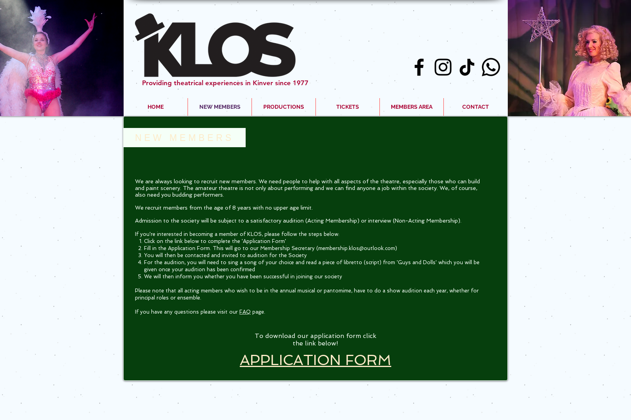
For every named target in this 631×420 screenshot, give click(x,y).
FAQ (245, 312)
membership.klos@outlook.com (356, 248)
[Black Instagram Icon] (443, 67)
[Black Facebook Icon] (419, 67)
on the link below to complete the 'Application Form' (221, 241)
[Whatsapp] (491, 67)
